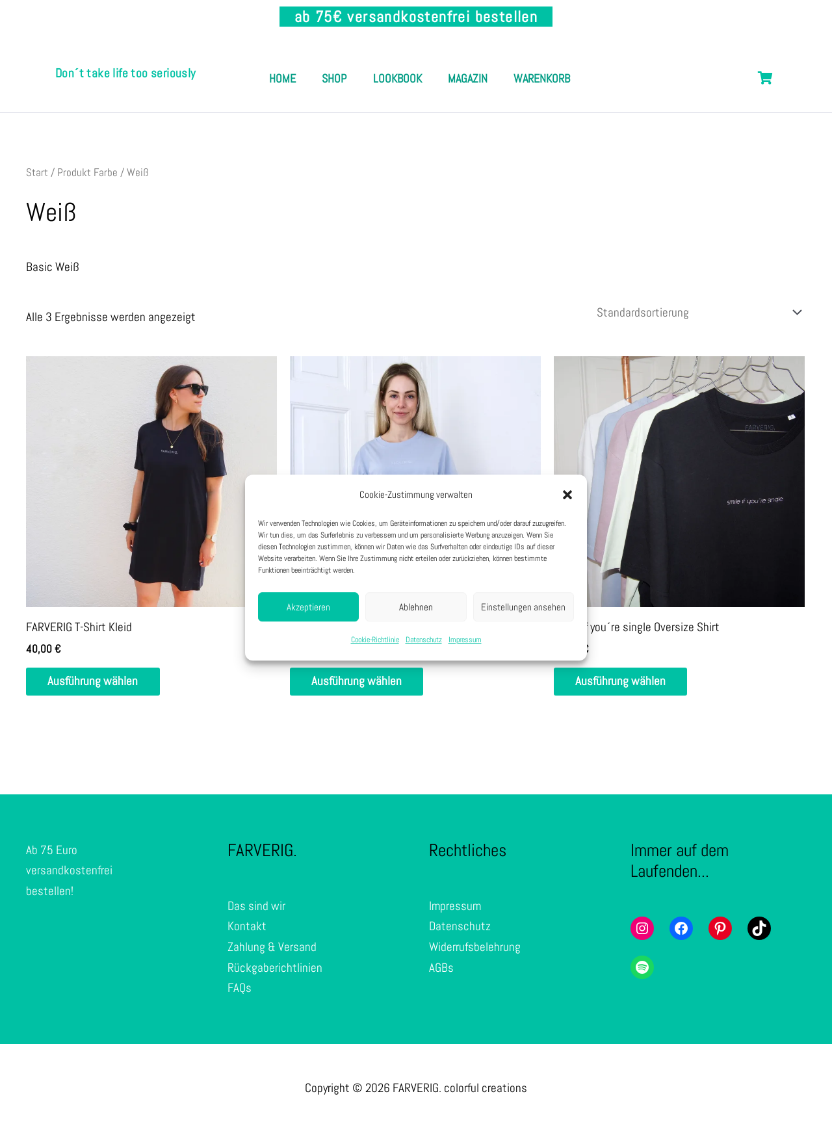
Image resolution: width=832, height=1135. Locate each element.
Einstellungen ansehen (523, 607)
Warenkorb (419, 92)
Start (37, 172)
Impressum (465, 640)
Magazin (518, 64)
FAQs (240, 990)
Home (314, 64)
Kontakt (247, 929)
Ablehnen (416, 607)
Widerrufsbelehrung (475, 949)
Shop (372, 64)
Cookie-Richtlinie (375, 640)
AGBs (441, 970)
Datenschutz (424, 640)
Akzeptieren (308, 607)
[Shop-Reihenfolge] (696, 312)
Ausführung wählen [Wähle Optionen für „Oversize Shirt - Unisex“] (361, 683)
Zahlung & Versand (272, 949)
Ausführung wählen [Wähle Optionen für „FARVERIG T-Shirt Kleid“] (97, 683)
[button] (567, 494)
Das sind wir (256, 909)
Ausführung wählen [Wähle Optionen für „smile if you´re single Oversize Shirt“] (625, 683)
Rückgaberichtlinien (275, 970)
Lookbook (441, 64)
